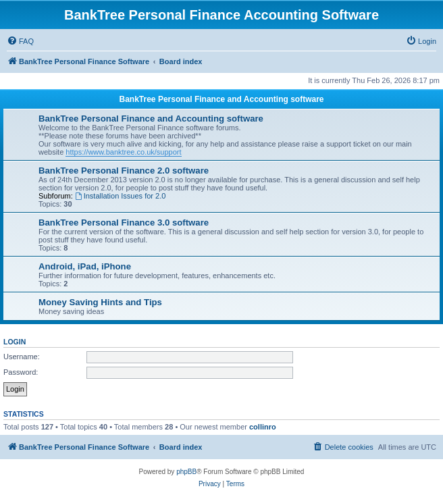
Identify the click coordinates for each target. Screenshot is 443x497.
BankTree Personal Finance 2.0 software (123, 170)
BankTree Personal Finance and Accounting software (222, 99)
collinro (262, 427)
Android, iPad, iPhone (84, 266)
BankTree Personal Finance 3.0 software (123, 222)
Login (14, 342)
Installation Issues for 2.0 (120, 196)
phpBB (186, 471)
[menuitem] (20, 41)
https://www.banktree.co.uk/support (123, 152)
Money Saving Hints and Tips (100, 302)
